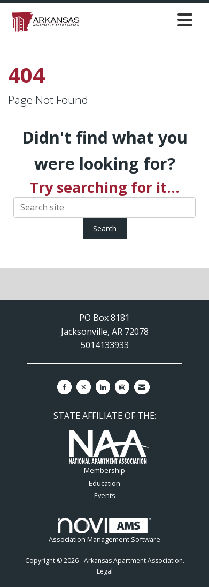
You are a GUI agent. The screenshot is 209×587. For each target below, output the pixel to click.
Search (105, 228)
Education (104, 483)
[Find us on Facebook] (64, 387)
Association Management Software (104, 531)
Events (104, 495)
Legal (105, 571)
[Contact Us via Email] (142, 387)
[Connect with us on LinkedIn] (103, 387)
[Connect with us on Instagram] (122, 387)
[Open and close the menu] (140, 19)
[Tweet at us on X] (83, 387)
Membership (104, 470)
